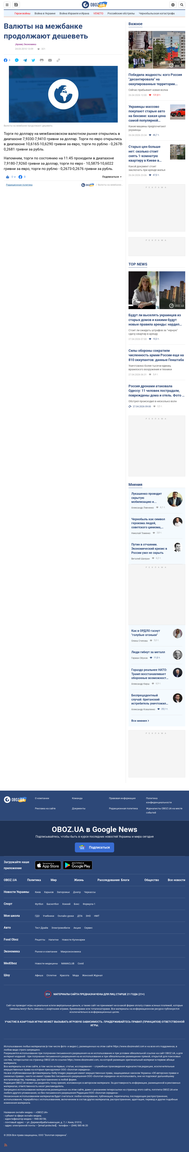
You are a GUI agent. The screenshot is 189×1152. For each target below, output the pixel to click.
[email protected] (47, 1125)
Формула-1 (89, 904)
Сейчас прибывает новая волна (148, 89)
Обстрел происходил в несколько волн (153, 401)
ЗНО (88, 915)
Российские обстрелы (121, 13)
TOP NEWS (138, 264)
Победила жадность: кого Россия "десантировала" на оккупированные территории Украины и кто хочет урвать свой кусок (155, 79)
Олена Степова (139, 641)
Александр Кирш (140, 684)
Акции (77, 927)
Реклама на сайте (45, 808)
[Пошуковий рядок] (182, 5)
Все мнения (139, 720)
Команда (77, 798)
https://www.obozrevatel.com (128, 1046)
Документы (78, 808)
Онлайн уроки (66, 915)
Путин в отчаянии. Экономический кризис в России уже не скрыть (149, 548)
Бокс (76, 904)
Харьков (48, 892)
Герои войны (22, 13)
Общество (151, 880)
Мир (54, 880)
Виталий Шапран (140, 558)
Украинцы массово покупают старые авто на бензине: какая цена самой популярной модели (147, 114)
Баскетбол (53, 904)
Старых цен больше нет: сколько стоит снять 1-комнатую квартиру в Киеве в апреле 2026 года (144, 154)
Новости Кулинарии (73, 939)
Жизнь (79, 880)
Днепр (77, 892)
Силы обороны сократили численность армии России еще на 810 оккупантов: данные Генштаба (156, 355)
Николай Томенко (140, 533)
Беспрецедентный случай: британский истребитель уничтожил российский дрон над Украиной (148, 700)
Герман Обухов (139, 658)
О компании (42, 798)
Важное (136, 24)
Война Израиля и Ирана (74, 13)
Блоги (125, 880)
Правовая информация (122, 798)
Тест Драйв (41, 927)
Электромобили (60, 927)
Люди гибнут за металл (148, 652)
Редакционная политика (19, 185)
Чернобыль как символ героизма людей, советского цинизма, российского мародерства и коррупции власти (150, 523)
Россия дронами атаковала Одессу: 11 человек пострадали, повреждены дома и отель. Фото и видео (156, 391)
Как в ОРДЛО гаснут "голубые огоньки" (145, 633)
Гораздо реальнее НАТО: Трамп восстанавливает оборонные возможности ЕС (149, 674)
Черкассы (90, 892)
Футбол (39, 904)
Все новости (176, 880)
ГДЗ (37, 915)
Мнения (135, 484)
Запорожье (63, 892)
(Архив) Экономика (25, 44)
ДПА (79, 915)
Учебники (48, 915)
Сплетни (51, 975)
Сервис (88, 927)
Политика (34, 880)
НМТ (96, 915)
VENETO (98, 13)
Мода (76, 975)
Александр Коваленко (143, 709)
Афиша (39, 975)
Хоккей (66, 904)
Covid (81, 963)
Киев (38, 892)
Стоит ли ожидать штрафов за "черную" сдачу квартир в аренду (153, 332)
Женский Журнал (92, 975)
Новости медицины (46, 963)
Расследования (109, 880)
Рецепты (40, 939)
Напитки (54, 939)
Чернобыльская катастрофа (157, 13)
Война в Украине (45, 13)
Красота (64, 975)
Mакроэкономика (71, 951)
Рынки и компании (46, 951)
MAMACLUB (67, 963)
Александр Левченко (142, 507)
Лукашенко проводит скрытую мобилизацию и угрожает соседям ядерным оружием (146, 498)
